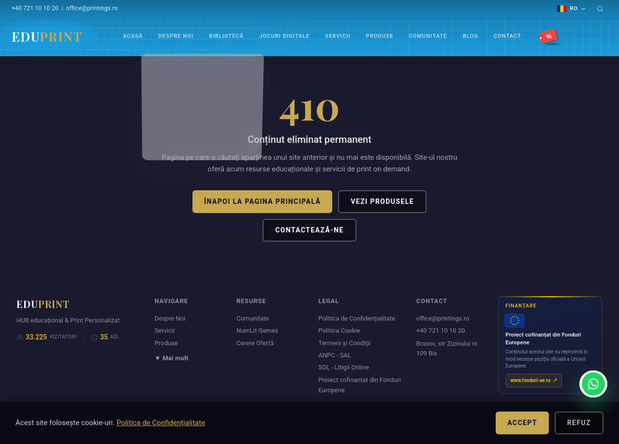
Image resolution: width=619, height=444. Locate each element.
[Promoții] (550, 36)
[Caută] (600, 8)
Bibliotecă (226, 36)
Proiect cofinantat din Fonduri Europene (359, 385)
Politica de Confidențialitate (161, 422)
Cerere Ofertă (255, 343)
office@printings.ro (92, 8)
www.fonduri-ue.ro (530, 380)
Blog (470, 36)
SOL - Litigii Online (343, 367)
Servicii (337, 36)
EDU (47, 36)
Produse (380, 36)
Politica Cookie (339, 330)
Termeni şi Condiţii (344, 343)
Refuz (579, 423)
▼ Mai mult (172, 358)
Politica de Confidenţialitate (356, 318)
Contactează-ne (309, 230)
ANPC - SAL (334, 355)
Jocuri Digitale (284, 36)
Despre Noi (176, 36)
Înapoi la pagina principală (262, 201)
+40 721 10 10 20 (35, 8)
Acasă (133, 36)
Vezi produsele (382, 201)
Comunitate (428, 36)
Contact (507, 36)
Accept (522, 423)
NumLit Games (257, 330)
